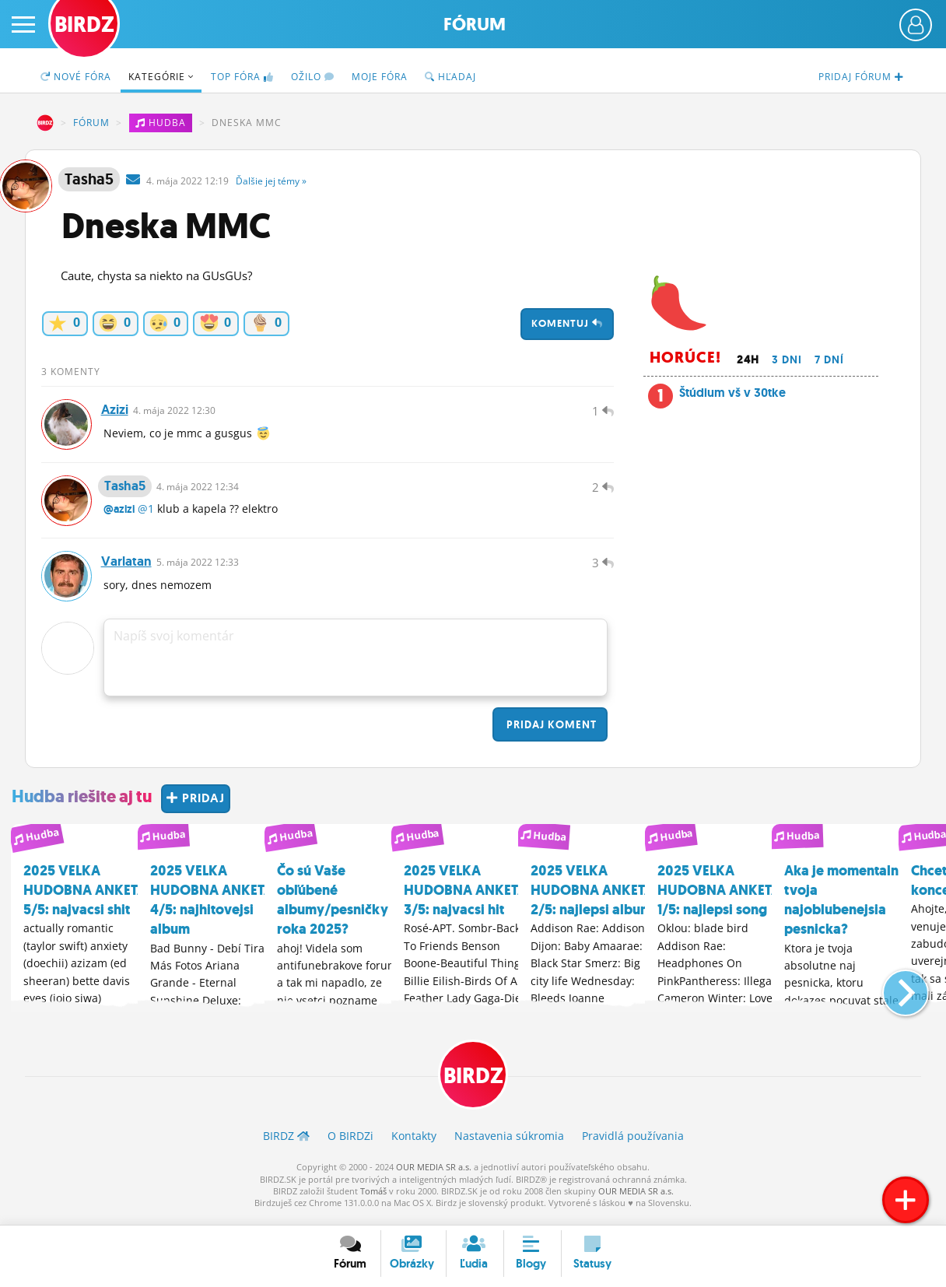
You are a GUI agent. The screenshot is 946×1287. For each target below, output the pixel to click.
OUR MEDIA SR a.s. (433, 1174)
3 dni (787, 359)
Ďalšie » (271, 181)
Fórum (474, 24)
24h (748, 359)
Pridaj (550, 732)
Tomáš (373, 1199)
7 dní (829, 359)
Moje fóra (380, 76)
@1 (146, 514)
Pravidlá (633, 1143)
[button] (892, 993)
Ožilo (313, 76)
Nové (75, 76)
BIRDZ (45, 123)
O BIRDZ (350, 1143)
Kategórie (161, 76)
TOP (242, 76)
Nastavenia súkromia (509, 1143)
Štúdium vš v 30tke (732, 392)
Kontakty (413, 1143)
